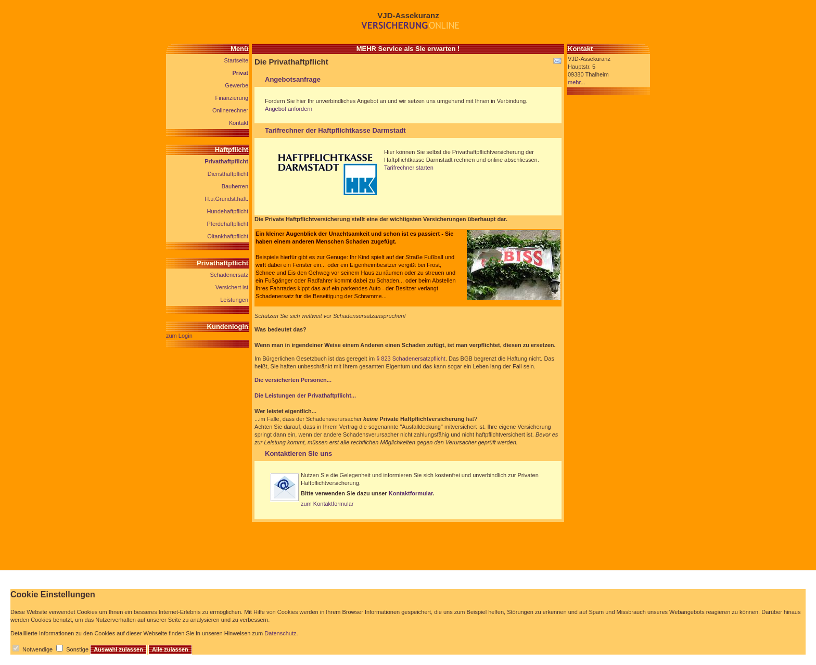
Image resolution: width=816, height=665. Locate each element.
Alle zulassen (170, 649)
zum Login (179, 335)
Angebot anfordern (288, 109)
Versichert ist (231, 287)
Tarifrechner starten (409, 167)
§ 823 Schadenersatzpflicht (410, 358)
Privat (240, 73)
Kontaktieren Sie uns (298, 453)
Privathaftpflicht (226, 161)
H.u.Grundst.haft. (226, 199)
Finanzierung (231, 98)
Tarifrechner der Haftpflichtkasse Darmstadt (335, 130)
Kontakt (238, 123)
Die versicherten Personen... (293, 380)
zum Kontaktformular (327, 504)
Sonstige (77, 649)
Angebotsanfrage (293, 79)
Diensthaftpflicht (228, 174)
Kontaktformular (411, 493)
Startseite (236, 60)
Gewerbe (236, 85)
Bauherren (235, 186)
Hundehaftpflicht (228, 211)
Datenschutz (280, 633)
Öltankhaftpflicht (227, 236)
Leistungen (234, 300)
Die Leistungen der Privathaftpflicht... (305, 395)
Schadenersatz (229, 275)
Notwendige (37, 649)
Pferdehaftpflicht (228, 224)
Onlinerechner (230, 110)
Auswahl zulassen (118, 649)
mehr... (576, 82)
